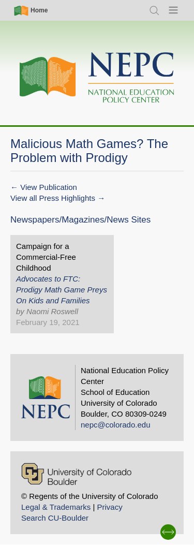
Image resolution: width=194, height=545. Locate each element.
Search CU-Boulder (54, 517)
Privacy (109, 507)
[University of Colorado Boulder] (76, 473)
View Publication (48, 187)
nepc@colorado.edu (116, 424)
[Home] (97, 78)
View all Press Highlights (52, 198)
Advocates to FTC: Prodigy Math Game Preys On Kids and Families (61, 289)
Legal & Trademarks (56, 507)
